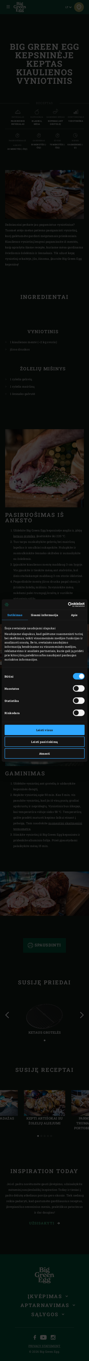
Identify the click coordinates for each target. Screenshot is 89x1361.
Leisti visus (44, 730)
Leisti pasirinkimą (44, 742)
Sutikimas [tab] (15, 615)
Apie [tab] (74, 615)
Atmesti (44, 753)
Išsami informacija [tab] (44, 615)
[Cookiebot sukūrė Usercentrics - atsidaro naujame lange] (66, 604)
